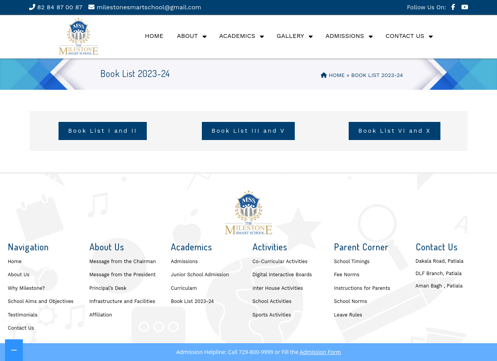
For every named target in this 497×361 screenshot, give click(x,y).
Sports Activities (272, 315)
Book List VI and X (394, 130)
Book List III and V (248, 130)
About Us (18, 274)
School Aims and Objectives (41, 301)
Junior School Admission (200, 274)
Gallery (290, 35)
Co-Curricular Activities (280, 261)
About (187, 35)
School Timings (352, 261)
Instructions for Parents (362, 288)
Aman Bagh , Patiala (439, 286)
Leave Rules (348, 315)
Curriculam (184, 288)
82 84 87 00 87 (56, 7)
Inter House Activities (278, 288)
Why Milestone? (26, 288)
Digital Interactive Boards (282, 274)
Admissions (344, 35)
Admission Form (320, 352)
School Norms (350, 301)
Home (154, 35)
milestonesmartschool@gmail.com (144, 7)
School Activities (272, 301)
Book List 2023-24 (192, 301)
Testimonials (23, 315)
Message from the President (122, 274)
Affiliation (100, 315)
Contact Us (404, 35)
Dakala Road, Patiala (440, 261)
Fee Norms (346, 274)
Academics (237, 35)
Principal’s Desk (108, 288)
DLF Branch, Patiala (439, 273)
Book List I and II (102, 130)
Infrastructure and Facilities (122, 301)
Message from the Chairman (122, 261)
